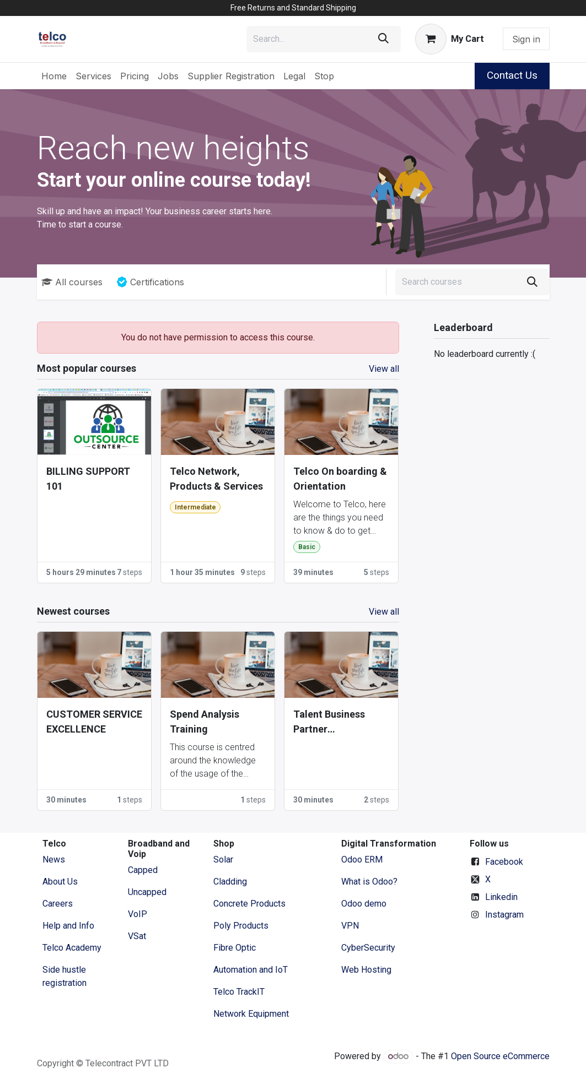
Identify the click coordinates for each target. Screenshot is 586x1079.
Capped (144, 870)
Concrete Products (249, 903)
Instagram (504, 914)
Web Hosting (366, 969)
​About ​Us (60, 881)
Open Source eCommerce (500, 1056)
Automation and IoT (250, 969)
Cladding (230, 881)
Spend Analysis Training (204, 721)
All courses (72, 282)
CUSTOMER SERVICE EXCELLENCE (94, 721)
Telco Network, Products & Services (216, 478)
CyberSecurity (368, 947)
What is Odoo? (369, 881)
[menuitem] (54, 76)
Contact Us (512, 75)
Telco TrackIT (239, 991)
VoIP (137, 914)
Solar (223, 859)
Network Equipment (251, 1013)
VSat (137, 936)
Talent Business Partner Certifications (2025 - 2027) (338, 722)
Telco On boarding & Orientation (340, 478)
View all (384, 369)
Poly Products (240, 925)
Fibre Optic (234, 947)
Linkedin (501, 897)
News (53, 859)
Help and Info (68, 925)
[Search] (383, 39)
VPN (350, 925)
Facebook (504, 861)
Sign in (526, 39)
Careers (57, 903)
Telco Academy (71, 947)
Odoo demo (363, 903)
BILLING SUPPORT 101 (88, 478)
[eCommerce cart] (449, 39)
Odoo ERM (363, 859)
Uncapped (148, 892)
